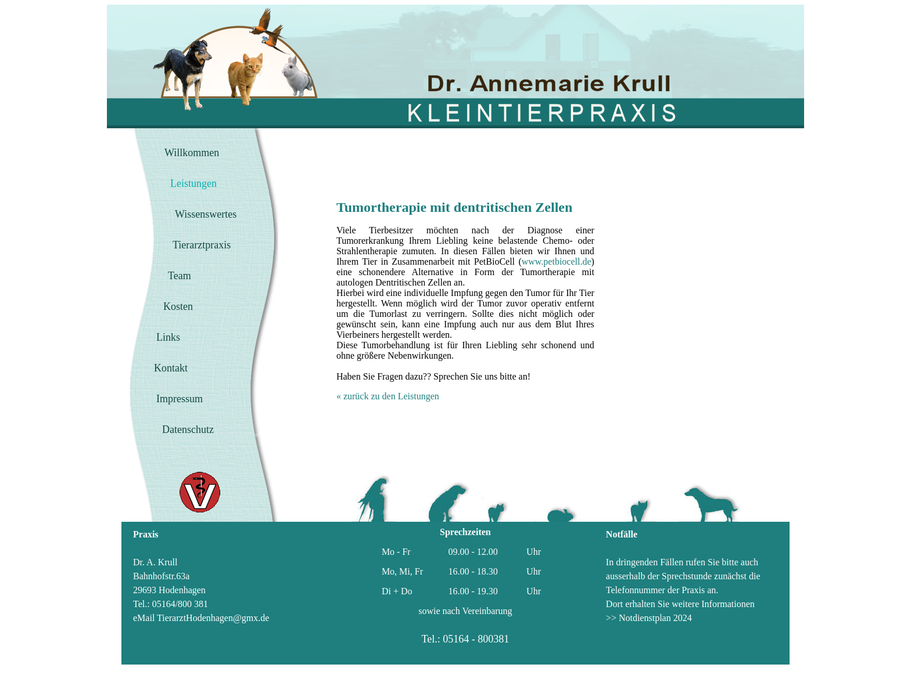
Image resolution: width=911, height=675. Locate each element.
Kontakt (171, 368)
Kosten (178, 306)
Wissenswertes (205, 214)
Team (179, 275)
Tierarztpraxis (202, 245)
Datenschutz (188, 429)
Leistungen (193, 183)
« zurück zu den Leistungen (387, 396)
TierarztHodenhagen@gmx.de (213, 618)
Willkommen (191, 152)
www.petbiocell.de (556, 261)
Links (168, 337)
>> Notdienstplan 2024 (649, 618)
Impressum (179, 399)
